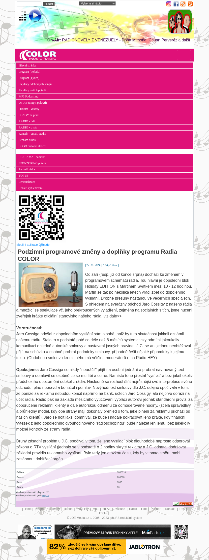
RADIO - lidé (27, 121)
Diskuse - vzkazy (29, 109)
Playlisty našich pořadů (33, 90)
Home (27, 509)
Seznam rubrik (27, 140)
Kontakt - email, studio (32, 133)
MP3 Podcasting (28, 96)
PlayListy (83, 509)
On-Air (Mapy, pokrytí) (33, 102)
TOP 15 (23, 175)
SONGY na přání (29, 115)
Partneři (156, 509)
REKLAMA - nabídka (32, 157)
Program (41, 509)
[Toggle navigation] (184, 55)
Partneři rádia (27, 169)
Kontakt (170, 509)
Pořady (55, 509)
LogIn (103, 513)
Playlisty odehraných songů (35, 84)
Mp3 (96, 509)
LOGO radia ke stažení (32, 146)
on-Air (107, 509)
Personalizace (27, 182)
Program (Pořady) (29, 71)
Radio (133, 509)
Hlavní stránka (27, 65)
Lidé (144, 509)
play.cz (45, 495)
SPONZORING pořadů (33, 163)
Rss (182, 509)
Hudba (68, 509)
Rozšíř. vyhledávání (31, 188)
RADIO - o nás (28, 127)
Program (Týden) (29, 78)
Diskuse (120, 509)
